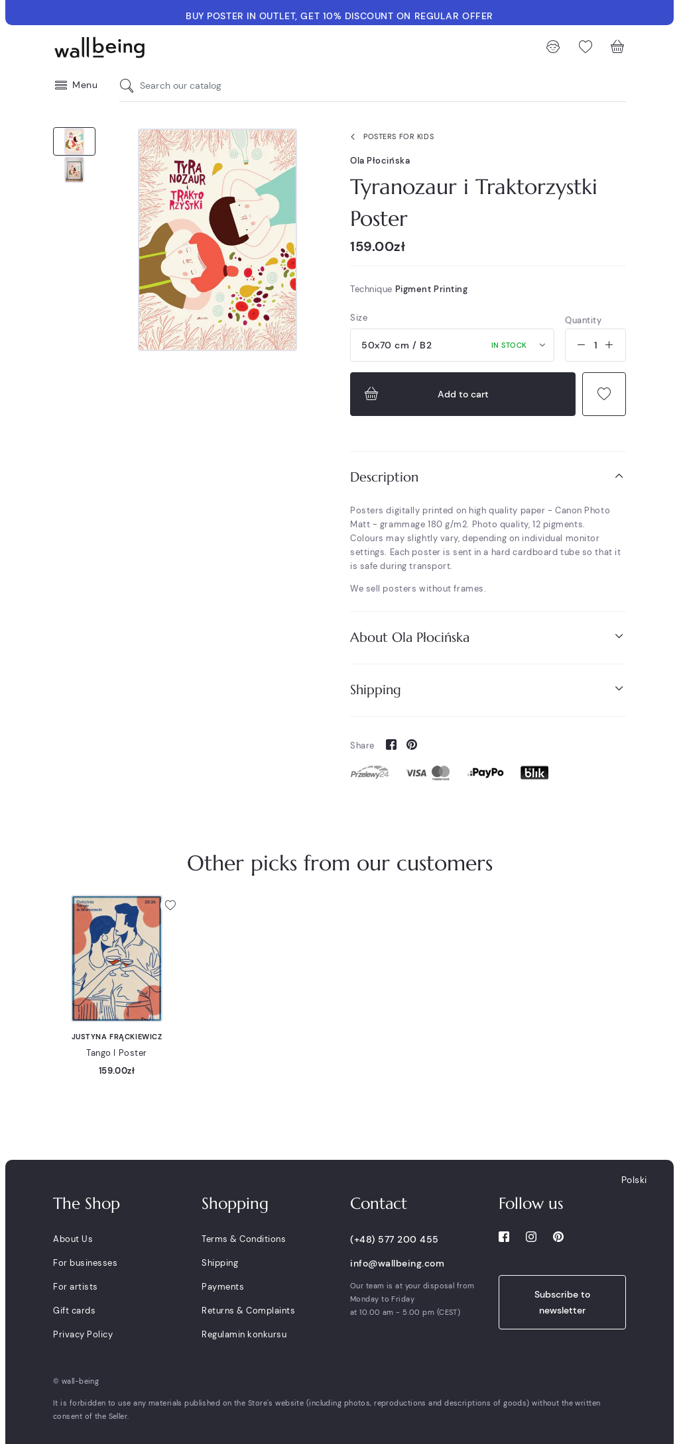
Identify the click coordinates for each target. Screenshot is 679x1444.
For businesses (85, 1262)
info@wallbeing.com (397, 1263)
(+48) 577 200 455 (394, 1239)
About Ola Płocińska (488, 637)
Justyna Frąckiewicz (117, 1036)
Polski (634, 1180)
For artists (75, 1286)
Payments (223, 1286)
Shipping (488, 689)
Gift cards (74, 1310)
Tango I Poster (116, 1052)
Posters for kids (389, 137)
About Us (73, 1239)
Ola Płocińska (380, 160)
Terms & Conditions (244, 1239)
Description (488, 477)
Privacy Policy (83, 1334)
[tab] (488, 477)
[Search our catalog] (130, 86)
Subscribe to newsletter (562, 1302)
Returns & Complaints (248, 1310)
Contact (378, 1203)
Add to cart (425, 394)
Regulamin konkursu (244, 1334)
